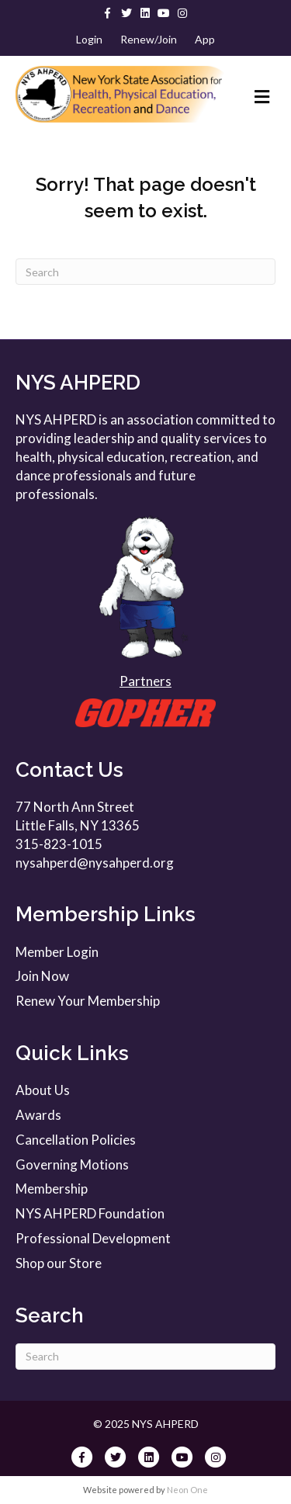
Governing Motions (72, 1164)
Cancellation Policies (76, 1139)
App (205, 39)
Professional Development (93, 1238)
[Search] (145, 271)
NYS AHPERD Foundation (90, 1213)
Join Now (42, 976)
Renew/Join (148, 39)
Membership (52, 1188)
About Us (43, 1090)
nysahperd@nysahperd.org (95, 862)
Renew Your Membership (88, 1001)
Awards (38, 1115)
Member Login (57, 952)
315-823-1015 (59, 844)
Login (89, 39)
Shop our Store (59, 1263)
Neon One (187, 1490)
